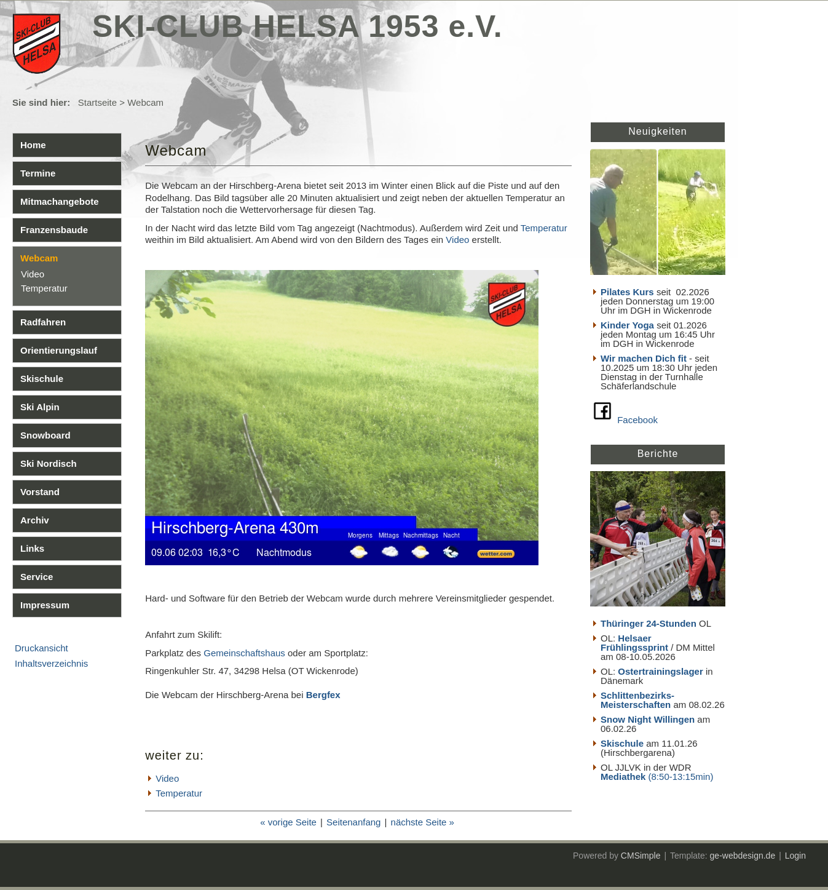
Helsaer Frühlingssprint (636, 643)
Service (36, 576)
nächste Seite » (422, 822)
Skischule (41, 378)
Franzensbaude (54, 229)
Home (33, 145)
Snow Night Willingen (648, 719)
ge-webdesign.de (743, 855)
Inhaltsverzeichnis (51, 663)
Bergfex (323, 694)
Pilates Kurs (627, 292)
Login (795, 855)
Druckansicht (41, 648)
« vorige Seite (288, 822)
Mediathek (625, 776)
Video (32, 274)
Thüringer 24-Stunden (648, 623)
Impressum (44, 605)
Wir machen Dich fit (644, 358)
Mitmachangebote (59, 201)
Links (32, 548)
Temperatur (44, 288)
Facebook (637, 420)
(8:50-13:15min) (681, 776)
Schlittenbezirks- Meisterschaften (637, 700)
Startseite (97, 102)
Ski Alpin (40, 407)
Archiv (34, 520)
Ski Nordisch (48, 463)
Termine (37, 173)
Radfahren (43, 322)
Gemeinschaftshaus (244, 653)
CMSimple (641, 855)
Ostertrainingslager (660, 671)
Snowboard (45, 435)
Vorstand (40, 492)
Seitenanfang (353, 822)
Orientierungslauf (58, 350)
